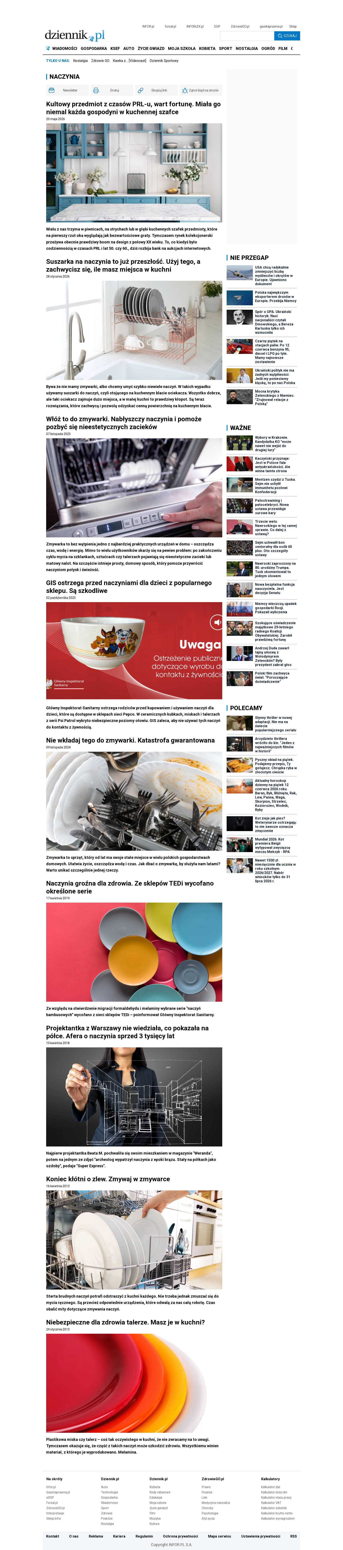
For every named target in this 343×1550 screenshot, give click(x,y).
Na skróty (54, 1479)
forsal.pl (170, 26)
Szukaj (287, 36)
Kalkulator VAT (271, 1503)
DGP (217, 26)
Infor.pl (51, 1487)
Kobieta (155, 1487)
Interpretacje (55, 1513)
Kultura (154, 1524)
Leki (204, 1497)
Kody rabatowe (160, 1492)
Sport (105, 1508)
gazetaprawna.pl (271, 26)
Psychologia (210, 1513)
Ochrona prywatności (180, 1536)
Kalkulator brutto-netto (277, 1513)
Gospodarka (109, 1497)
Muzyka (155, 1518)
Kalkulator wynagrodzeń (278, 1518)
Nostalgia (80, 61)
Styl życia (208, 1518)
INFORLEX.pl (195, 26)
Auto (104, 1487)
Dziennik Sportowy (164, 61)
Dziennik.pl (110, 1479)
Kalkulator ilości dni (274, 1492)
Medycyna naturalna (216, 1503)
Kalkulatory (270, 1479)
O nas (74, 1536)
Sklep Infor (53, 1518)
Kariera (119, 1536)
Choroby (207, 1508)
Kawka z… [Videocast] (129, 61)
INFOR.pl (148, 26)
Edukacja (156, 1497)
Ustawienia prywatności (260, 1536)
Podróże (107, 1518)
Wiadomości (109, 1503)
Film (152, 1513)
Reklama (96, 1536)
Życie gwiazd (159, 1508)
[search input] (247, 35)
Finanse (207, 1492)
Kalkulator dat (270, 1487)
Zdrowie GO (100, 61)
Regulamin (144, 1536)
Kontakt (52, 1536)
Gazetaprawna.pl (58, 1492)
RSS (293, 1536)
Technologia (109, 1492)
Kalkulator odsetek (274, 1508)
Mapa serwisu (219, 1536)
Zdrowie (106, 1513)
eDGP (50, 1497)
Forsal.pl (52, 1503)
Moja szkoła (158, 1503)
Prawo (206, 1487)
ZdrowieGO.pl (240, 26)
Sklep (293, 26)
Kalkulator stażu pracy (276, 1497)
